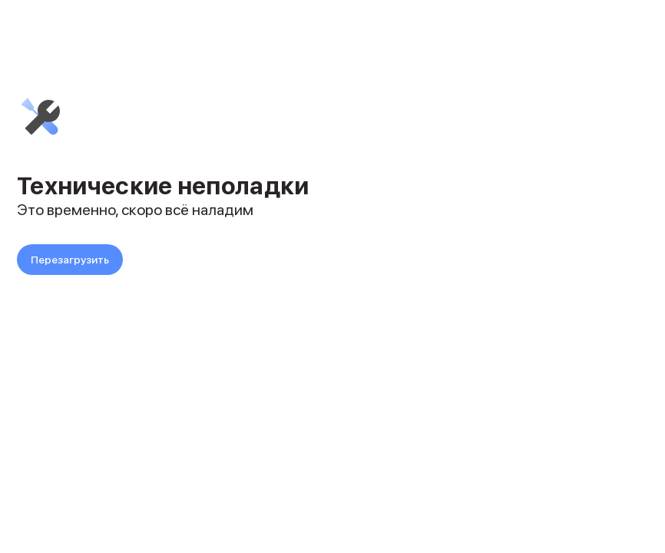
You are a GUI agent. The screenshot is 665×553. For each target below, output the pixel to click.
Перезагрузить (70, 259)
